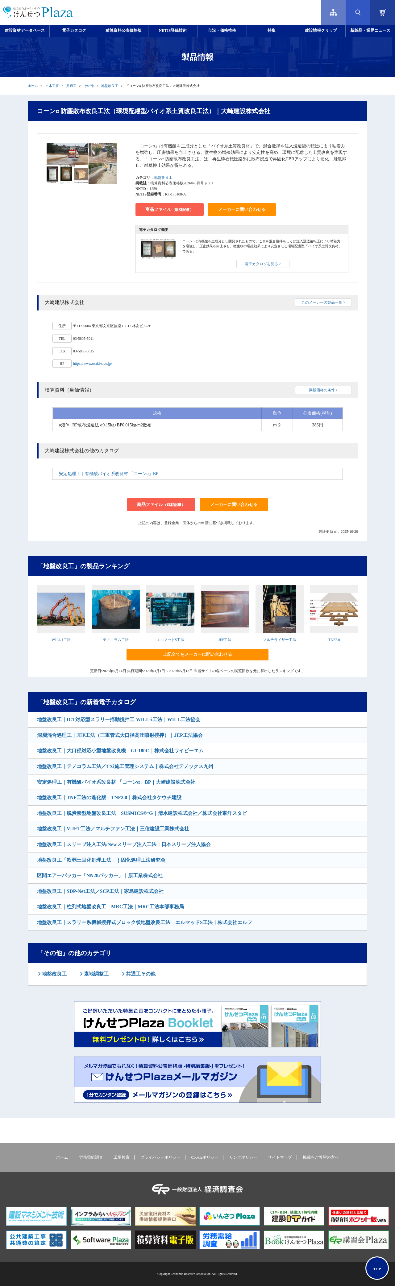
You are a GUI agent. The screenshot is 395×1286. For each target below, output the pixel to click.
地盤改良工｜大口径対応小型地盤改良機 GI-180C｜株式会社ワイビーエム (120, 750)
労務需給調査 (91, 1157)
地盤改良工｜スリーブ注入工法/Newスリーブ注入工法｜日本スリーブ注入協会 (124, 844)
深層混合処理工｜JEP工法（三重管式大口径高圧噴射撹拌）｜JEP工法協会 (120, 735)
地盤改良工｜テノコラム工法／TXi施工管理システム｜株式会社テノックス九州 (125, 766)
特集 (272, 30)
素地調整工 (96, 973)
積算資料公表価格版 (124, 30)
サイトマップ (280, 1157)
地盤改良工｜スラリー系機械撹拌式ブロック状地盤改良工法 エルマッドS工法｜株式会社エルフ (144, 922)
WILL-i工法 (61, 640)
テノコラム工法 (116, 640)
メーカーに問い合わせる (242, 209)
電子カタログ (74, 30)
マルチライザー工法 (279, 640)
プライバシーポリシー (160, 1157)
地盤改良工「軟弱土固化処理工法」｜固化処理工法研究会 (101, 860)
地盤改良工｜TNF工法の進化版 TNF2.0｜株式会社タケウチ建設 (109, 797)
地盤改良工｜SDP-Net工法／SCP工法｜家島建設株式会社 (100, 891)
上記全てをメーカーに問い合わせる (197, 654)
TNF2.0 (334, 640)
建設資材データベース (25, 30)
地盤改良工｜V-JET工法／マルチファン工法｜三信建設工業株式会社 (113, 828)
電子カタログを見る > (263, 264)
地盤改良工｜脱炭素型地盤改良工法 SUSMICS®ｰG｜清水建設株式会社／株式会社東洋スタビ (142, 813)
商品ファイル (169, 209)
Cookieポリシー (204, 1157)
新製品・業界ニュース (370, 30)
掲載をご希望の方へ (321, 1157)
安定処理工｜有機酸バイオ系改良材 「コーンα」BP (108, 473)
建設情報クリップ (321, 30)
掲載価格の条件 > (323, 390)
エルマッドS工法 (170, 640)
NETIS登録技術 (173, 30)
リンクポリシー (243, 1157)
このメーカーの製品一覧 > (323, 302)
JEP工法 (225, 640)
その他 (89, 86)
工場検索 (122, 1157)
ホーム (33, 86)
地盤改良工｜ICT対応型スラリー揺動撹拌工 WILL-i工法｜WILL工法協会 (118, 719)
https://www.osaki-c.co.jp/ (92, 363)
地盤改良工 (109, 86)
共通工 (71, 86)
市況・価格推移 (222, 30)
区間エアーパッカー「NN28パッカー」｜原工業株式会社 (100, 875)
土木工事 (52, 86)
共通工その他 (140, 973)
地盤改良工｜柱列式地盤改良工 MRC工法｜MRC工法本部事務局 (110, 906)
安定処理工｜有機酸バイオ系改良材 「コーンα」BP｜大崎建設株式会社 (116, 782)
